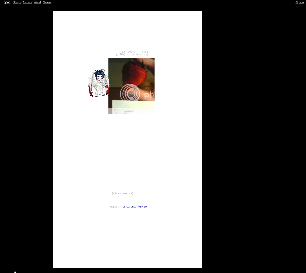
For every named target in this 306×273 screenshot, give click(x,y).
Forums (27, 2)
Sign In (300, 2)
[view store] (140, 54)
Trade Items (99, 228)
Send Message (121, 228)
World (37, 2)
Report (114, 207)
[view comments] (122, 193)
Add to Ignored (164, 228)
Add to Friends (143, 228)
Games (47, 2)
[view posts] (128, 52)
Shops (17, 2)
